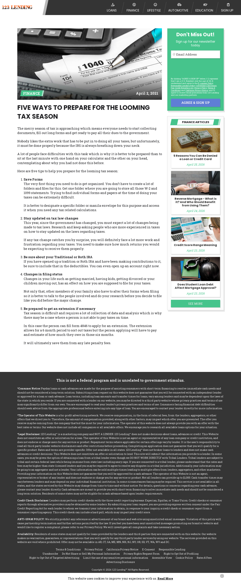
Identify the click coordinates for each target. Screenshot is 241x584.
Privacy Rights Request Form (142, 553)
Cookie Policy (184, 557)
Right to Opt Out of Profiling (181, 553)
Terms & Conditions (68, 548)
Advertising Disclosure (120, 562)
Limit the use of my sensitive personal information (115, 557)
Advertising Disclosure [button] (206, 85)
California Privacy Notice (196, 90)
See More (195, 303)
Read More (165, 578)
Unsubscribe (50, 553)
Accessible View (162, 557)
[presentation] (195, 67)
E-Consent (148, 548)
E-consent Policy (205, 83)
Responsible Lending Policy (183, 85)
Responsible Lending (172, 548)
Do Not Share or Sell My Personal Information (91, 553)
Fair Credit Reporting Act (182, 87)
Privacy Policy (200, 87)
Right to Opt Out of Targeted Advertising (54, 557)
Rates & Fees (204, 557)
